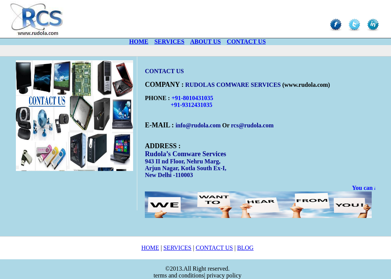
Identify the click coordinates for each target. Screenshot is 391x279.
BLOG (245, 248)
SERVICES (177, 248)
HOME (150, 248)
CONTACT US (214, 248)
